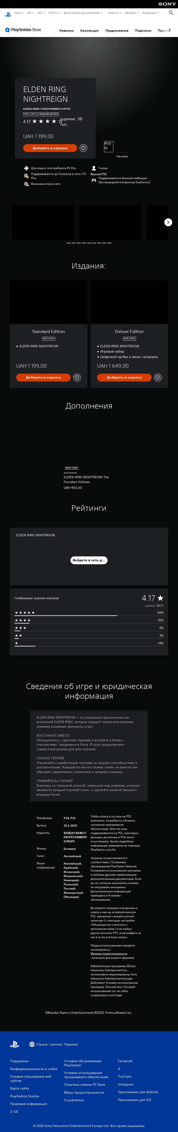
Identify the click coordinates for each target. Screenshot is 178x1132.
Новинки (66, 26)
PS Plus (52, 12)
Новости (113, 12)
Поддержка (149, 12)
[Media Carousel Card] (43, 217)
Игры (18, 12)
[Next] (168, 218)
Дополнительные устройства (81, 12)
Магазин (130, 12)
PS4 (40, 12)
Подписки (143, 26)
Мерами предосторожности (109, 949)
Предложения (116, 26)
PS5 (29, 12)
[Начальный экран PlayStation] (8, 13)
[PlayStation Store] (24, 25)
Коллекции (89, 26)
